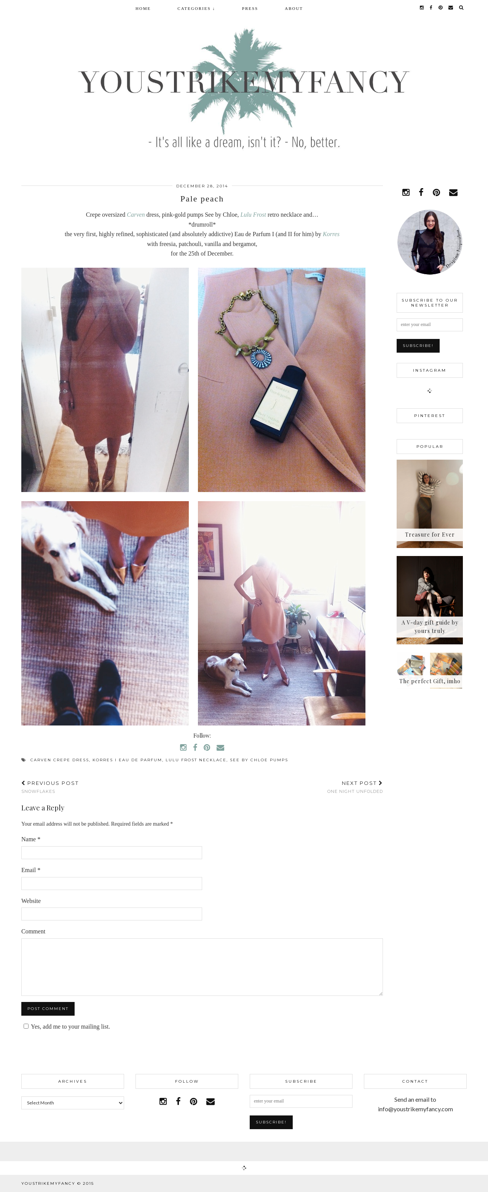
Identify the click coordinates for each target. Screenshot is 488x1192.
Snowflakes (50, 787)
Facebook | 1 (244, 1151)
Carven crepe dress (59, 759)
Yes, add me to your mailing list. (65, 1026)
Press (250, 8)
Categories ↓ (196, 8)
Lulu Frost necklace (196, 759)
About (294, 8)
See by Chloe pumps (259, 759)
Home (143, 8)
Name (30, 839)
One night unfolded (355, 787)
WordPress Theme (413, 1183)
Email (30, 870)
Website (31, 901)
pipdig (458, 1183)
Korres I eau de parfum (127, 759)
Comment (33, 931)
